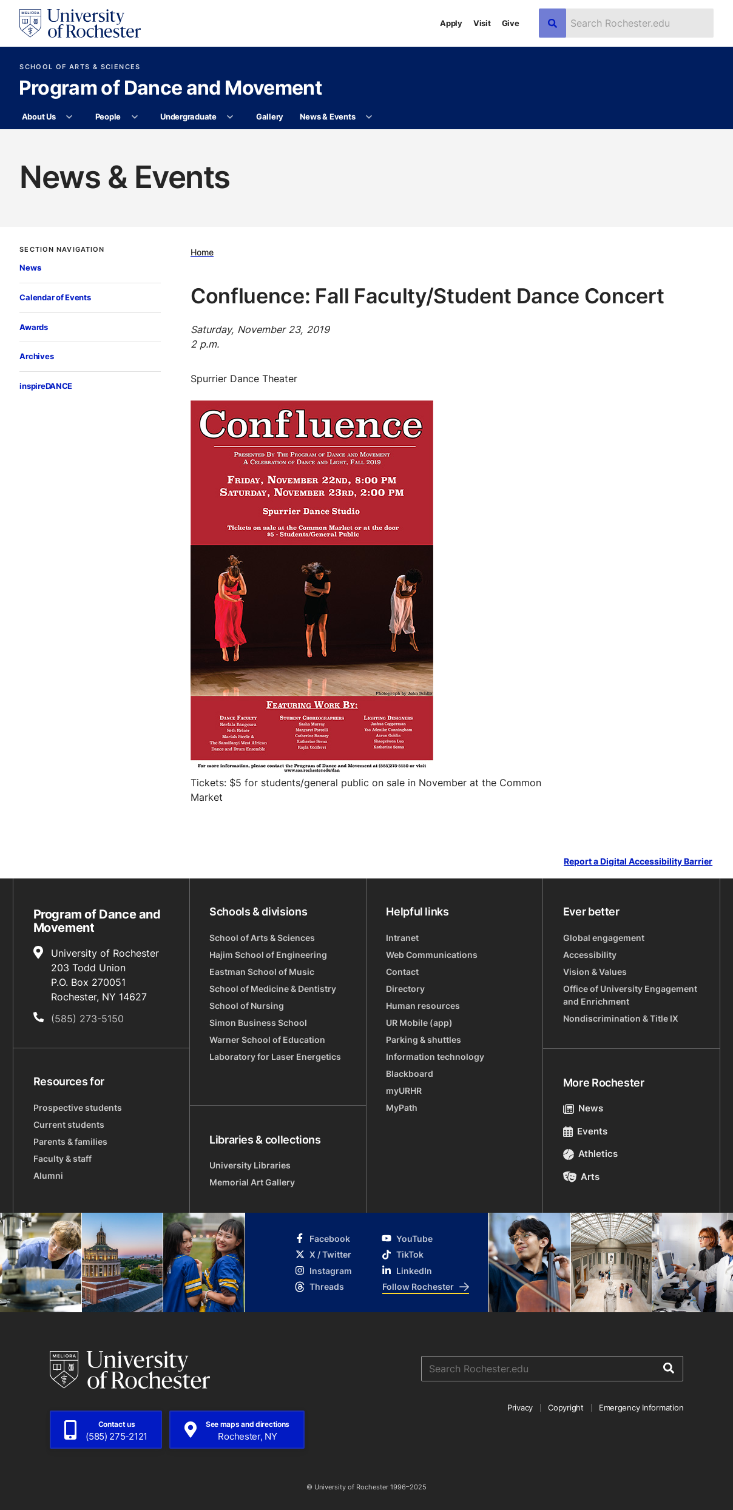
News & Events (328, 116)
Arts (581, 1176)
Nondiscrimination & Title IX (620, 1018)
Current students (68, 1124)
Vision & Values (595, 971)
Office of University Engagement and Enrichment (630, 995)
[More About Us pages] (69, 117)
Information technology (435, 1056)
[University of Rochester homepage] (80, 23)
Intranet (402, 937)
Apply (451, 23)
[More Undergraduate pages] (230, 117)
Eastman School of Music (261, 971)
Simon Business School (258, 1022)
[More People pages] (134, 117)
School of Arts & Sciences (79, 67)
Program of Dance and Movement (170, 88)
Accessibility (589, 954)
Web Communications (432, 954)
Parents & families (70, 1141)
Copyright (566, 1407)
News (30, 267)
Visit (482, 23)
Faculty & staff (62, 1158)
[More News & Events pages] (369, 117)
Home (202, 252)
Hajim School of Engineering (268, 954)
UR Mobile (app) (419, 1022)
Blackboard (409, 1073)
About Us (39, 116)
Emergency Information (641, 1407)
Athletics (590, 1153)
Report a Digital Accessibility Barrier (638, 862)
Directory (405, 988)
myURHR (404, 1090)
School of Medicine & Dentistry (272, 988)
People (108, 116)
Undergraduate (188, 116)
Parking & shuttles (423, 1039)
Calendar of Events (54, 297)
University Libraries (250, 1165)
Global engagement (603, 937)
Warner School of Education (267, 1039)
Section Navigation (61, 249)
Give (510, 23)
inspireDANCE (45, 385)
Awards (33, 327)
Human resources (423, 1005)
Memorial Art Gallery (252, 1182)
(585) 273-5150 (87, 1018)
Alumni (48, 1175)
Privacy (520, 1407)
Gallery (269, 116)
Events (585, 1131)
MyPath (401, 1107)
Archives (36, 356)
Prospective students (77, 1107)
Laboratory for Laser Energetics (275, 1056)
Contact (402, 971)
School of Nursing (246, 1005)
